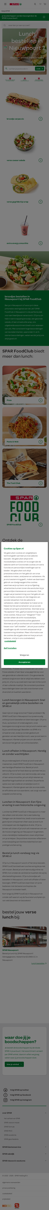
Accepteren (24, 662)
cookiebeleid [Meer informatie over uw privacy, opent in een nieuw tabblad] (10, 641)
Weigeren (24, 655)
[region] (24, 605)
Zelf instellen (10, 648)
